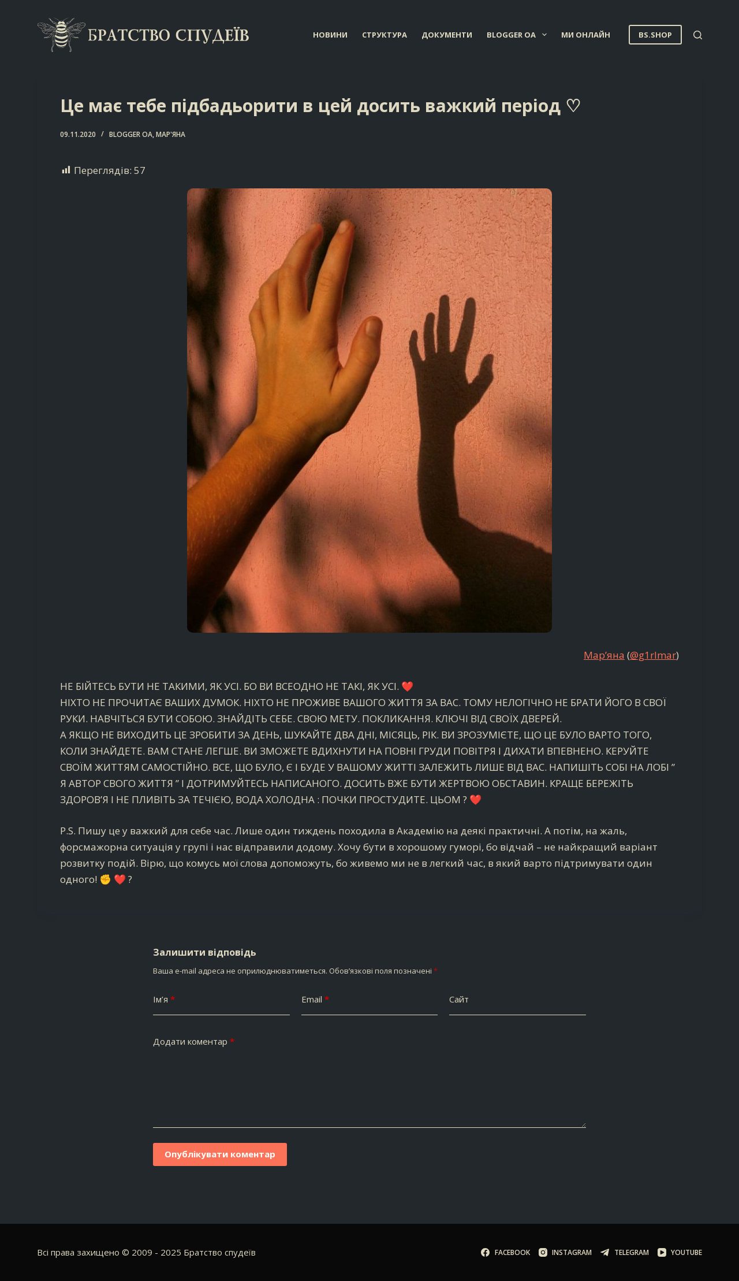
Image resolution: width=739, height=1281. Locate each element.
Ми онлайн (585, 34)
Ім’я (164, 999)
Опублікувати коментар (220, 1154)
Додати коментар (193, 1041)
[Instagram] (565, 1252)
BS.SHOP (655, 34)
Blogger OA (519, 35)
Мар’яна (604, 655)
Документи (446, 34)
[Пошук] (697, 35)
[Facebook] (505, 1252)
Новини (330, 34)
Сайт (459, 999)
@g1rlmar (653, 655)
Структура (384, 34)
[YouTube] (680, 1252)
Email (315, 999)
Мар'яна (170, 134)
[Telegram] (624, 1252)
